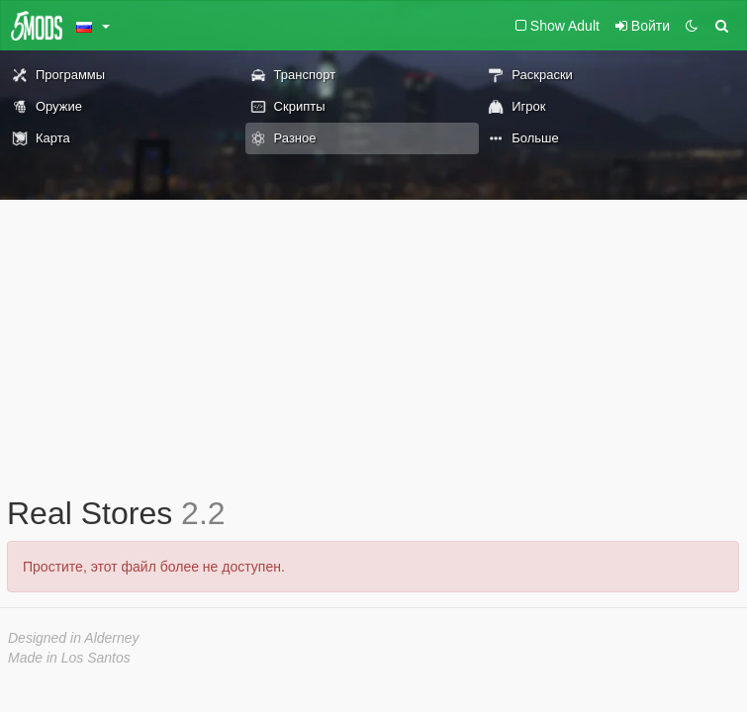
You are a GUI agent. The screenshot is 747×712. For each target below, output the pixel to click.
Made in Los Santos (69, 658)
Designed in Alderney (74, 638)
